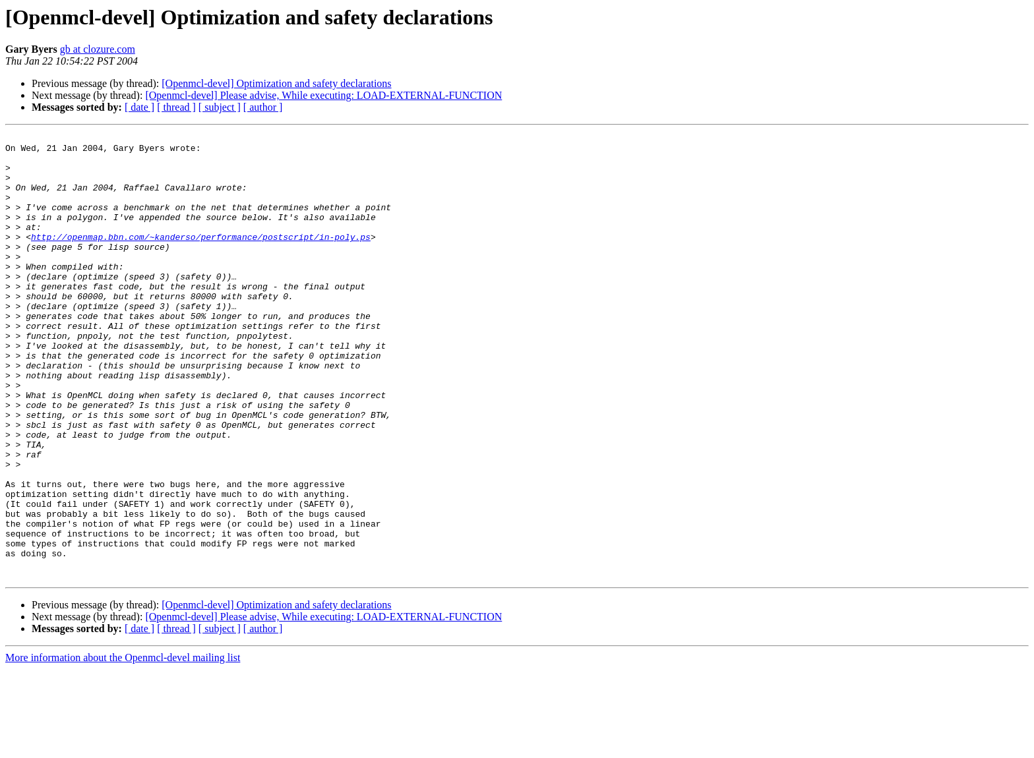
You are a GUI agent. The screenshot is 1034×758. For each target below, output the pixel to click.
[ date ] (139, 107)
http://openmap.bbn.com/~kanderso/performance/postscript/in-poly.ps (201, 258)
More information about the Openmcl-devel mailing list (122, 746)
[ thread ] (176, 107)
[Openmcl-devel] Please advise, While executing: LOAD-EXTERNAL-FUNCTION (323, 95)
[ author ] (263, 107)
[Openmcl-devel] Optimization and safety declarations (276, 83)
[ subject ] (219, 107)
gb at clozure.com (97, 49)
